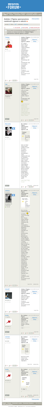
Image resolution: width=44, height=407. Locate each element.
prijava (3, 13)
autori (35, 13)
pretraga (4, 14)
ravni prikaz (25, 27)
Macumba (8, 124)
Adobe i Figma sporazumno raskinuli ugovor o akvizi (20, 32)
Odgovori (34, 39)
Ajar (6, 84)
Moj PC (7, 119)
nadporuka (35, 185)
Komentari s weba (17, 403)
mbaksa (7, 190)
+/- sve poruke (16, 27)
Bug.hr (4, 403)
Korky (7, 315)
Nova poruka (35, 18)
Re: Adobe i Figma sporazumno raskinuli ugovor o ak (24, 126)
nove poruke (30, 13)
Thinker (7, 37)
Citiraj (34, 41)
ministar (7, 337)
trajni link (36, 79)
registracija (9, 13)
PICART (7, 289)
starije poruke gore (35, 27)
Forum (9, 403)
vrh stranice (38, 403)
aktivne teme (16, 13)
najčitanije (23, 13)
